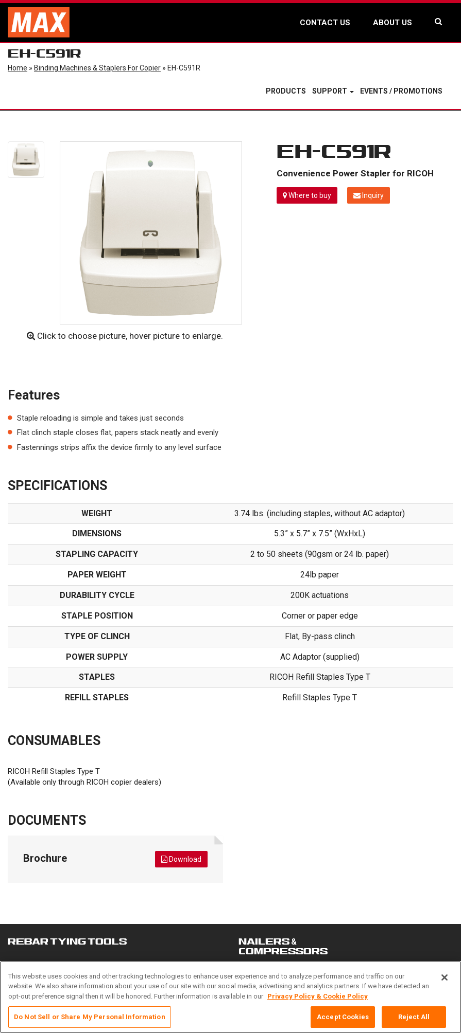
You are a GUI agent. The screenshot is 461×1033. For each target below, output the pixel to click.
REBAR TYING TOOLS (67, 941)
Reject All (414, 1022)
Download (181, 859)
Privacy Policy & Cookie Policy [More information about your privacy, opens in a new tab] (317, 1001)
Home (17, 68)
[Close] (444, 982)
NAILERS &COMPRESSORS (283, 946)
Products (286, 91)
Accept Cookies (343, 1022)
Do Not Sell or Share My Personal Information (89, 1022)
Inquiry (368, 195)
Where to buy (307, 195)
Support (333, 91)
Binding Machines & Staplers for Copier (97, 68)
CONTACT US (325, 22)
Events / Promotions (401, 91)
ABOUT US (392, 22)
